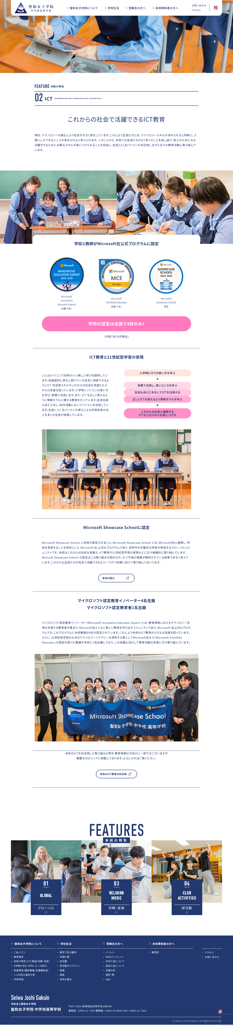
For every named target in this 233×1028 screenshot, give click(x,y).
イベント (110, 952)
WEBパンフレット (115, 957)
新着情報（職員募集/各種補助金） (32, 971)
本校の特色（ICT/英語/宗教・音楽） (32, 962)
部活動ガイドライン (70, 966)
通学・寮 (110, 975)
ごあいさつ (19, 952)
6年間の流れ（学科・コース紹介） (31, 966)
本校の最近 (66, 980)
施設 (62, 975)
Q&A (108, 980)
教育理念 (19, 957)
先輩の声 (111, 971)
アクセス (209, 952)
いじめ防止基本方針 (25, 975)
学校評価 (19, 980)
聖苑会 (155, 952)
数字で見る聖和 (68, 952)
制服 (62, 971)
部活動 (63, 962)
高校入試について (115, 966)
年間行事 (65, 957)
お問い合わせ (212, 957)
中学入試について (115, 962)
